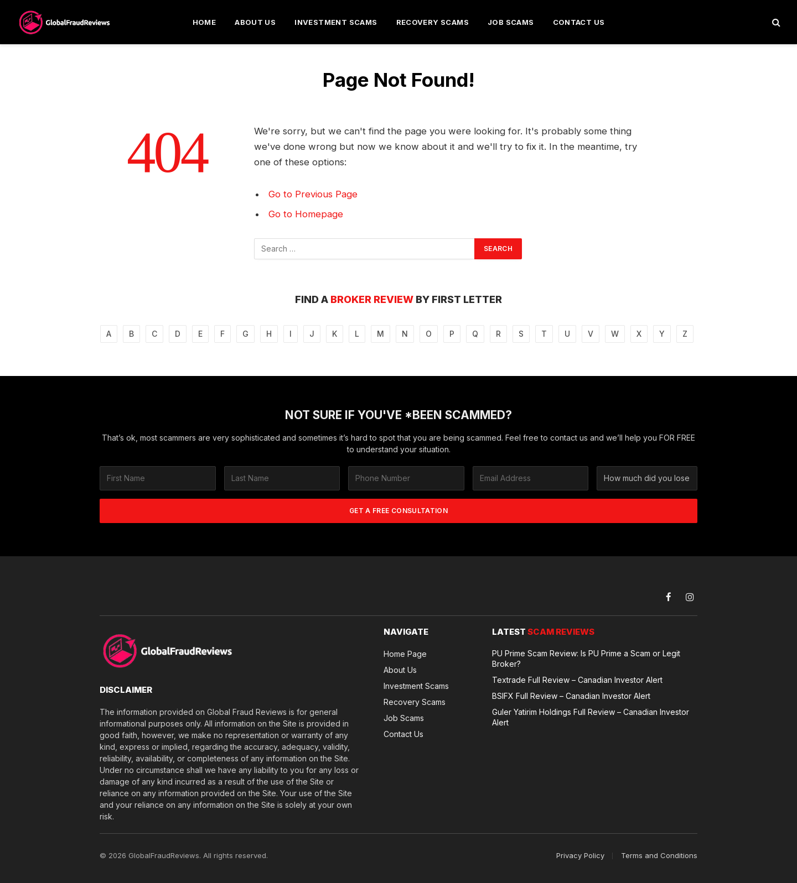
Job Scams (511, 22)
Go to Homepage (305, 214)
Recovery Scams (432, 22)
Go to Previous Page (313, 194)
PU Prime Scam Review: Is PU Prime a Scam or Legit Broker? (586, 658)
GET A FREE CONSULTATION (398, 510)
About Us (255, 22)
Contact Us (579, 22)
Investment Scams (335, 22)
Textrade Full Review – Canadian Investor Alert (577, 680)
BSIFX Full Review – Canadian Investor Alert (571, 696)
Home (204, 22)
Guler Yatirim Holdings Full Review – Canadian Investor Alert (590, 717)
